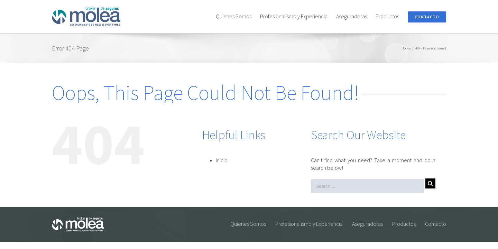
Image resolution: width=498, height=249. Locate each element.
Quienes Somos (248, 223)
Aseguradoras (367, 223)
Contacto (435, 223)
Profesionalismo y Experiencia (309, 223)
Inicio (222, 160)
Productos (404, 223)
